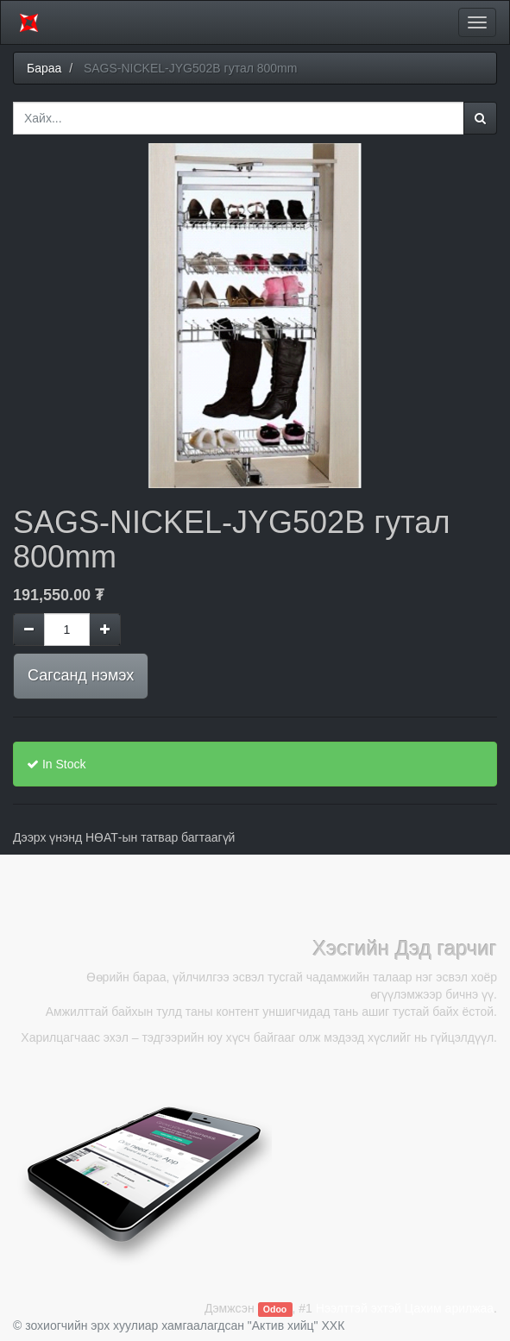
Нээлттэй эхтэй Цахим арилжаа (405, 1308)
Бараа (44, 68)
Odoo (274, 1309)
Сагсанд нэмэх (81, 675)
